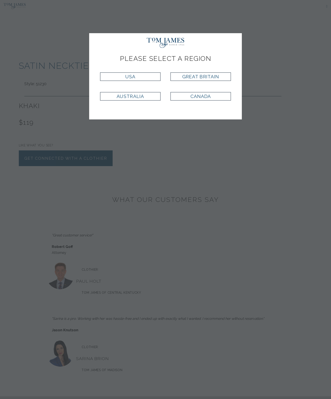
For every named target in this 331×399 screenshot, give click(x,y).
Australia (130, 96)
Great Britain (200, 76)
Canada (201, 96)
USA (130, 76)
